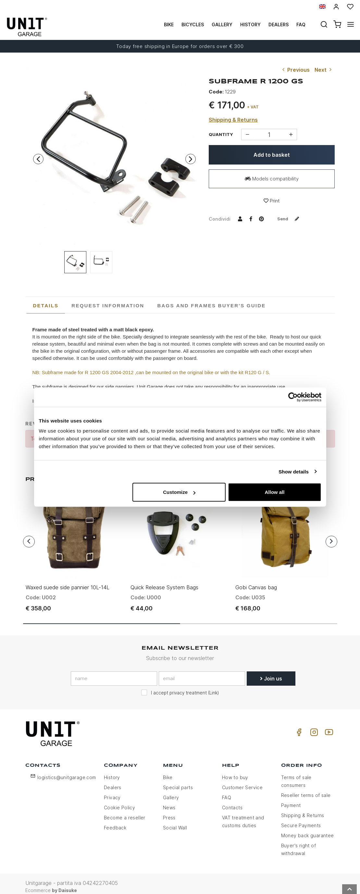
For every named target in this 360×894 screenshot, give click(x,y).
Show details (294, 471)
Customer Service (242, 781)
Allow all (275, 492)
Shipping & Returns (233, 119)
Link (213, 687)
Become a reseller (124, 811)
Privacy (112, 791)
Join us (271, 672)
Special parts (178, 781)
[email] (202, 673)
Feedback (115, 822)
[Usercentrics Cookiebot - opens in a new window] (293, 397)
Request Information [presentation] (107, 305)
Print (272, 201)
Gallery (222, 24)
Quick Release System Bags (164, 581)
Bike (169, 24)
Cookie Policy (119, 801)
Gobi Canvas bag (256, 581)
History (250, 24)
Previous (295, 70)
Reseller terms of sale (306, 789)
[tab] (46, 305)
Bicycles (192, 24)
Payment (291, 799)
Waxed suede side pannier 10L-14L (67, 581)
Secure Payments (301, 819)
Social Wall (175, 822)
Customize (179, 492)
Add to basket (272, 155)
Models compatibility (272, 179)
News (169, 801)
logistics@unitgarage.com (66, 771)
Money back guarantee (307, 829)
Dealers (278, 24)
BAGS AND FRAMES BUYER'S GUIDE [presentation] (211, 305)
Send (290, 218)
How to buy (235, 771)
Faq (300, 24)
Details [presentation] (46, 305)
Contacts (232, 801)
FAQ (226, 791)
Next (324, 70)
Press (169, 811)
